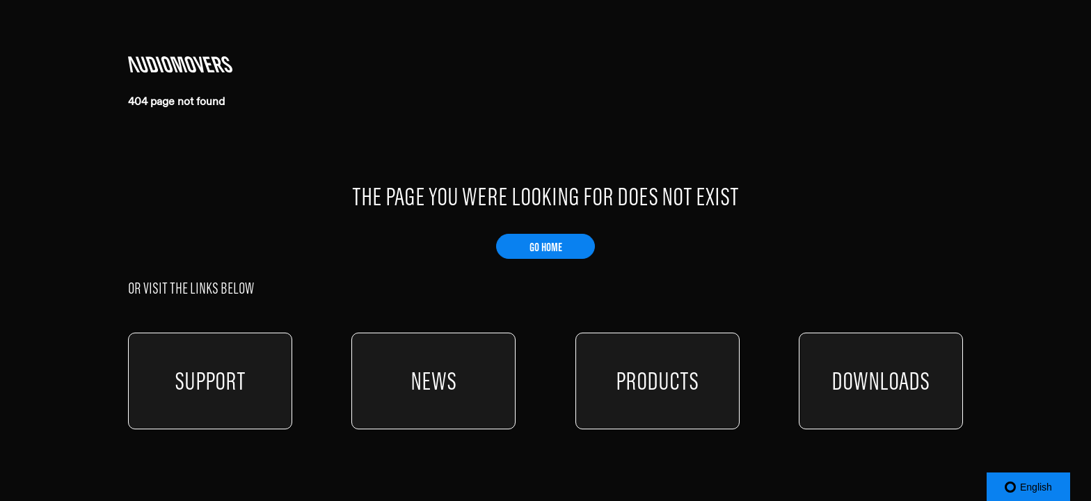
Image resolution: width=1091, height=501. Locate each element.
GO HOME (545, 247)
